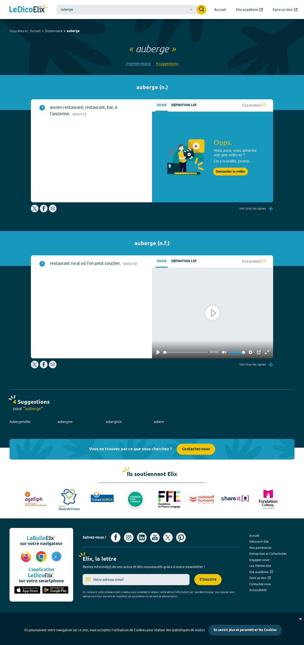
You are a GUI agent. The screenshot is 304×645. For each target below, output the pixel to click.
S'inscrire (208, 579)
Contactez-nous (196, 449)
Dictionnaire (53, 31)
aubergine (65, 422)
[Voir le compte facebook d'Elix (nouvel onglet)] (115, 537)
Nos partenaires (260, 548)
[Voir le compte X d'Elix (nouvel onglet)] (168, 537)
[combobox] (131, 9)
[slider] (185, 352)
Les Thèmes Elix (260, 566)
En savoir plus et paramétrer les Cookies (245, 630)
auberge (73, 31)
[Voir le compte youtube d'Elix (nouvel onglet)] (155, 537)
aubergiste (114, 422)
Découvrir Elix (259, 541)
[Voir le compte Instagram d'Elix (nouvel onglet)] (128, 537)
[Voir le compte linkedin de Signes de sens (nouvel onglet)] (142, 537)
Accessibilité (258, 590)
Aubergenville (20, 422)
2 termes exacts (138, 64)
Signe (161, 105)
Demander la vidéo (230, 171)
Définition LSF (184, 105)
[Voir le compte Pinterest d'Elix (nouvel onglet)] (181, 537)
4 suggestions (167, 64)
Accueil (35, 31)
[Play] (158, 352)
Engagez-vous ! (260, 560)
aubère (159, 422)
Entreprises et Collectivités (268, 553)
